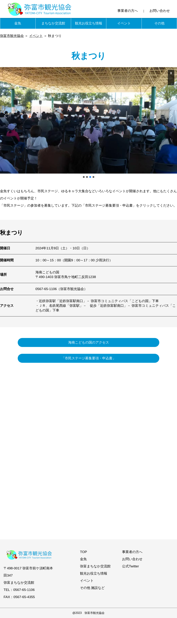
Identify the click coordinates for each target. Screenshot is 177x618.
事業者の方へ (127, 11)
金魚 (17, 23)
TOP (83, 552)
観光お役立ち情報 (88, 23)
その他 (159, 23)
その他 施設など (92, 588)
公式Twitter (130, 566)
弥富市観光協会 (12, 36)
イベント (124, 23)
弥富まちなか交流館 (95, 566)
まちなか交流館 (53, 23)
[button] (171, 77)
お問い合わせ (159, 11)
